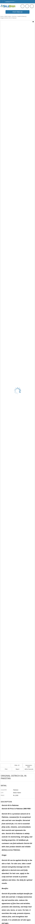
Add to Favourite (29, 769)
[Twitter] (3, 1)
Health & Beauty (21, 16)
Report (17, 769)
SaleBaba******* (9, 2)
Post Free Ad (17, 12)
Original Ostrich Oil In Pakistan (8, 18)
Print (6, 769)
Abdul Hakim (7, 16)
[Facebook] (2, 1)
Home (2, 16)
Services (14, 16)
